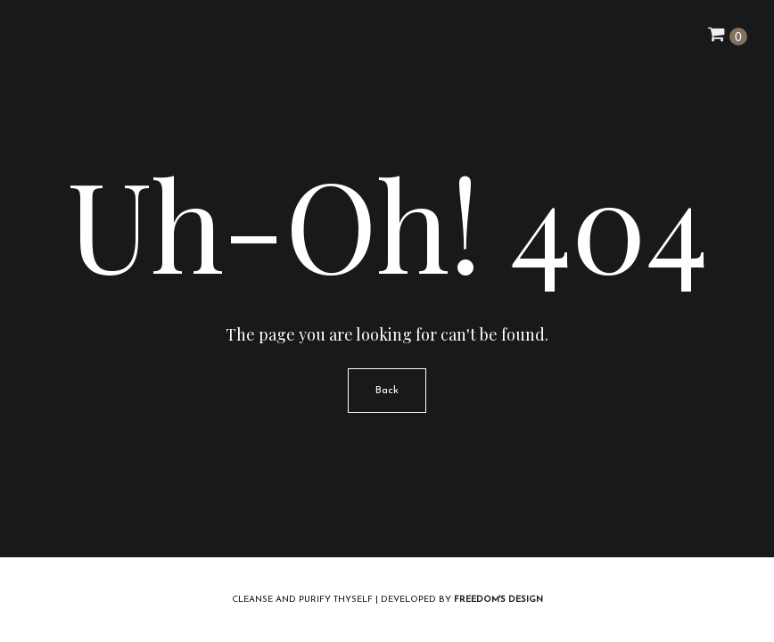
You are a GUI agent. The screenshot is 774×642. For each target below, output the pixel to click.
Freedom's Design (498, 600)
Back (387, 390)
